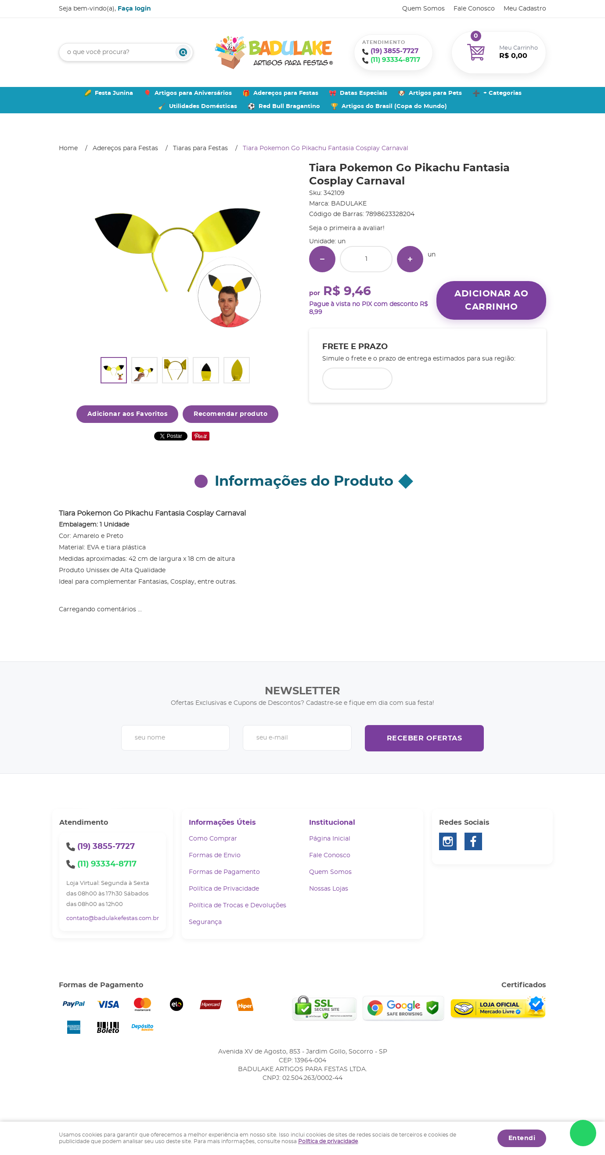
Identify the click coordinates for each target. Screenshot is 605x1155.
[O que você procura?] (183, 52)
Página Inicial (329, 839)
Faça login (134, 9)
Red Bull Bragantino (289, 106)
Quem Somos (423, 9)
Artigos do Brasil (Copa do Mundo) (394, 106)
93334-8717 (395, 60)
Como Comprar (213, 839)
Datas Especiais (363, 93)
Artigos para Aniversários (193, 93)
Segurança (205, 922)
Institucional (332, 822)
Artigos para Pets (435, 93)
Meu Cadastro (525, 9)
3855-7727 (394, 51)
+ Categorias (502, 93)
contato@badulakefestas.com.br (112, 918)
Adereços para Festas (285, 93)
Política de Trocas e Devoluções (237, 905)
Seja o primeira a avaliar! (347, 228)
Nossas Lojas (328, 889)
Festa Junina (114, 93)
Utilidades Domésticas (203, 106)
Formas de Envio (215, 855)
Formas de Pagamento (224, 872)
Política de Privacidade (224, 889)
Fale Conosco (474, 9)
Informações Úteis (222, 822)
